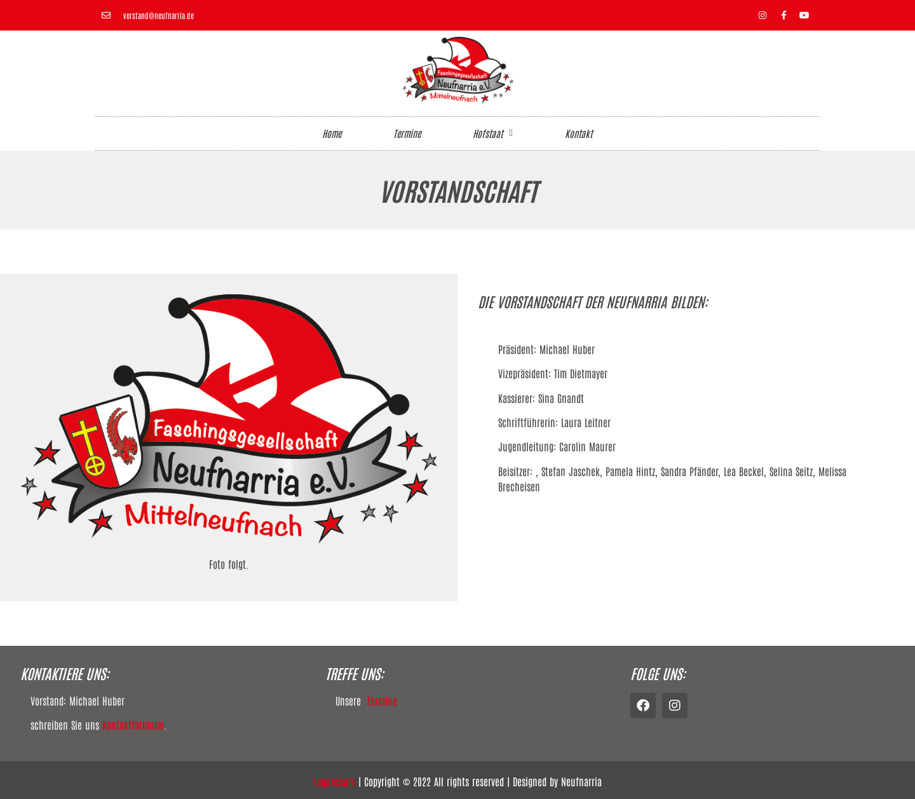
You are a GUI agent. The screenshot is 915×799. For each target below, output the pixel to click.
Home (331, 133)
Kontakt (578, 133)
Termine (407, 133)
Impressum (334, 781)
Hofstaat (492, 133)
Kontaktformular (133, 724)
